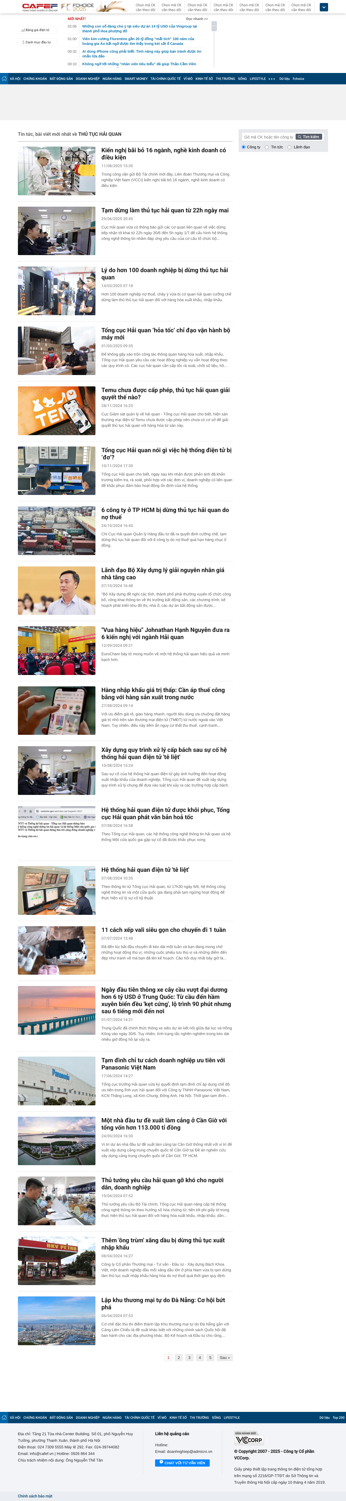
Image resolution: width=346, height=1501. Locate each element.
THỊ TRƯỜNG (225, 79)
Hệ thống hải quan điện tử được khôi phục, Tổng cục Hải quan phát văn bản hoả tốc (165, 813)
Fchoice (298, 79)
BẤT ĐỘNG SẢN (61, 79)
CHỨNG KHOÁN (35, 79)
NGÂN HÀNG (112, 79)
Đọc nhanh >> (197, 19)
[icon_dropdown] (324, 7)
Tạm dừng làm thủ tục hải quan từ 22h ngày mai (165, 210)
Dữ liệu (284, 79)
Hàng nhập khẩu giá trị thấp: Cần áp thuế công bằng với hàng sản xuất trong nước (163, 693)
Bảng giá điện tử (35, 30)
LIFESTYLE (258, 79)
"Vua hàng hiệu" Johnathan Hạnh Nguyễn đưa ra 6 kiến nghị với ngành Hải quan (165, 633)
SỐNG (242, 79)
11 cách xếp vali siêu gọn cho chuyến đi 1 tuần (163, 929)
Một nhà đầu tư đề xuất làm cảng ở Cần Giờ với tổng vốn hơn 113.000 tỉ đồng (164, 1124)
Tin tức (277, 147)
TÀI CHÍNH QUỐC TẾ (166, 79)
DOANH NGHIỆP (88, 79)
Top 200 (339, 1418)
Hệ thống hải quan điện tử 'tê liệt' (145, 869)
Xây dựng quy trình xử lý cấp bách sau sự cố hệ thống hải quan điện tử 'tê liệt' (164, 753)
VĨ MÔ (188, 79)
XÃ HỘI (15, 79)
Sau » (225, 1357)
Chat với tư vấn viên (182, 1463)
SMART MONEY (136, 79)
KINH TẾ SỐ (204, 79)
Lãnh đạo (302, 147)
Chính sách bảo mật (35, 1496)
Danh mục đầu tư (35, 42)
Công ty (253, 147)
